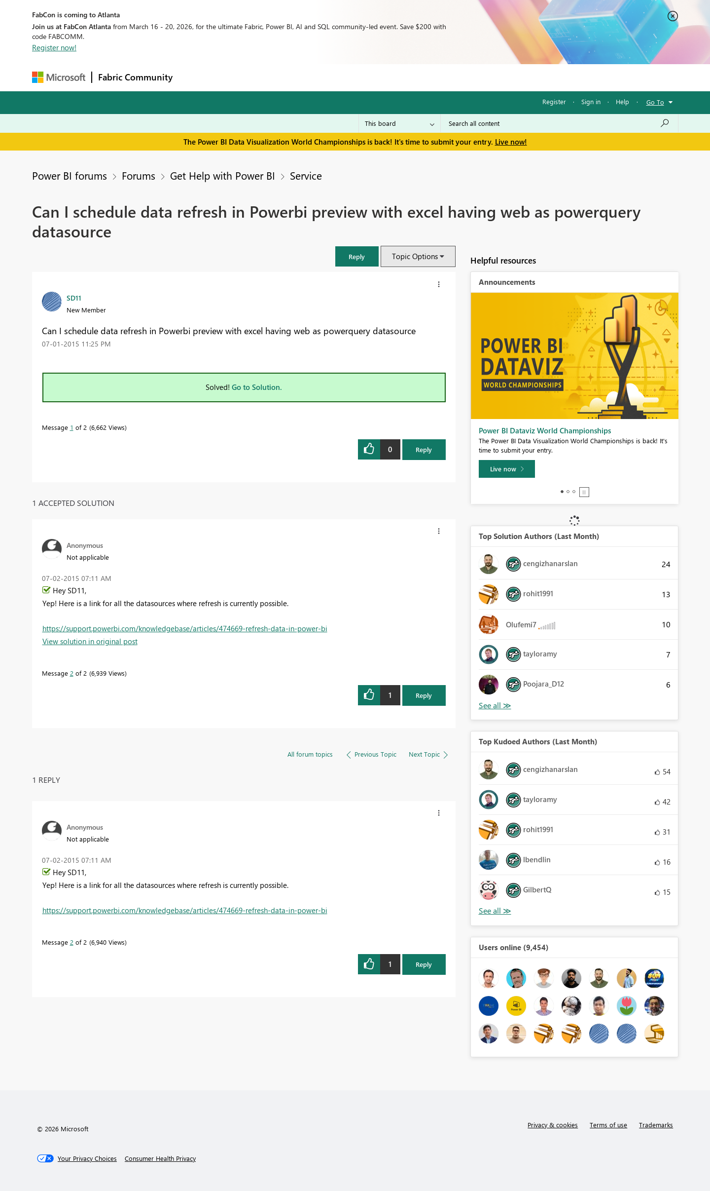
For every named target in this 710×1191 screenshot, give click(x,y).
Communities (322, 77)
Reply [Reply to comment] (424, 695)
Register (554, 101)
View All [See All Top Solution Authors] (495, 705)
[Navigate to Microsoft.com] (58, 77)
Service (306, 175)
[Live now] (507, 469)
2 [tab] (568, 492)
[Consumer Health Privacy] (160, 1158)
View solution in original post (90, 641)
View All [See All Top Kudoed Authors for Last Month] (495, 911)
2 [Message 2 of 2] (71, 673)
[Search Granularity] (399, 123)
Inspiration (238, 77)
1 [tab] (562, 492)
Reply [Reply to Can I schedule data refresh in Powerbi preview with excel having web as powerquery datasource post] (424, 449)
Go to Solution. (257, 387)
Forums (195, 77)
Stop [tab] (584, 492)
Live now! (511, 142)
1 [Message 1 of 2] (71, 427)
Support (446, 77)
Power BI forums (69, 175)
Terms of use (608, 1124)
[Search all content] (559, 123)
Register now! (54, 47)
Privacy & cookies (553, 1124)
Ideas (278, 77)
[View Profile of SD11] (74, 298)
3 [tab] (574, 492)
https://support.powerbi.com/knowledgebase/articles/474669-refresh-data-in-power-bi (184, 628)
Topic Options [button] (415, 256)
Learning (404, 77)
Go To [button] (655, 102)
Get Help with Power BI (222, 175)
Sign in (591, 101)
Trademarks (656, 1124)
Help (622, 101)
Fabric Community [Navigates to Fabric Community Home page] (135, 77)
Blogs (367, 77)
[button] (357, 256)
